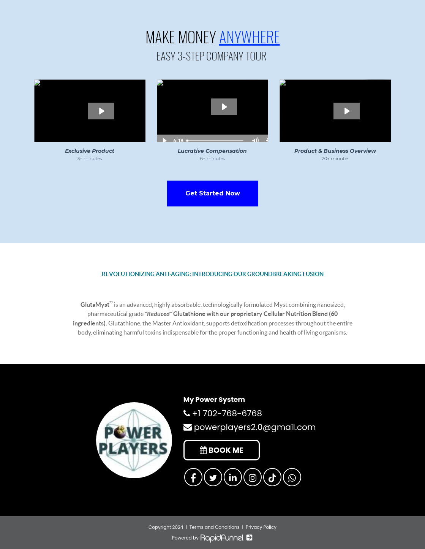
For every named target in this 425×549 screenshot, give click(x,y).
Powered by (212, 538)
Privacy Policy (261, 527)
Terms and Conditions (215, 527)
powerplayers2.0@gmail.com (249, 427)
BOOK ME (221, 450)
